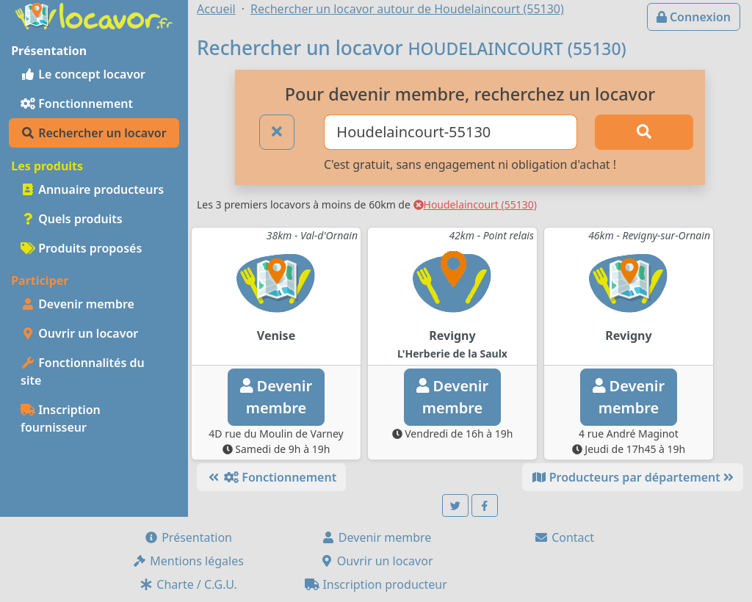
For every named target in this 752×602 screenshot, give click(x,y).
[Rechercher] (644, 132)
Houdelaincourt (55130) (475, 204)
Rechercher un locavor (94, 133)
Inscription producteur (376, 584)
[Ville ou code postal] (450, 132)
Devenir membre (77, 304)
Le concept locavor (83, 74)
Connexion (694, 17)
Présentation (188, 537)
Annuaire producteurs (92, 189)
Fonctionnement (77, 103)
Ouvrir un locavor (79, 333)
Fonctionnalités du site (83, 371)
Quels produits (72, 219)
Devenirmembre (276, 397)
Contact (564, 537)
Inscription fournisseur (61, 418)
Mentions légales (188, 561)
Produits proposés (81, 248)
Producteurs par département (633, 477)
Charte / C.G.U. (188, 584)
